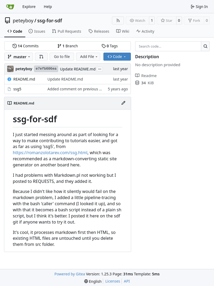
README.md (24, 79)
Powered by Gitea (69, 273)
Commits (26, 45)
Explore (28, 6)
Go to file (62, 56)
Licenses (112, 281)
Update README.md (78, 69)
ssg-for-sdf (49, 20)
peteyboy (23, 20)
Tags (110, 45)
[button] (41, 57)
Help (48, 6)
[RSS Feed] (118, 20)
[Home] (10, 6)
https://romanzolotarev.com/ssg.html (50, 152)
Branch (67, 45)
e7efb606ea (46, 69)
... (99, 68)
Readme (146, 75)
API (127, 281)
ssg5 (17, 88)
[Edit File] (123, 103)
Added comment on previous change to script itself (92, 88)
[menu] (93, 281)
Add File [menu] (89, 56)
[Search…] (205, 46)
